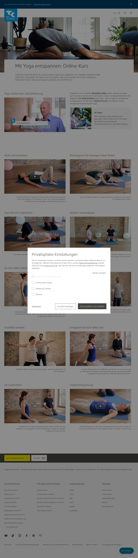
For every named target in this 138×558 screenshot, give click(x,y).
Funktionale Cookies (44, 282)
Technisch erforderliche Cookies (48, 276)
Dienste (39, 294)
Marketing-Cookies (43, 288)
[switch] (98, 273)
